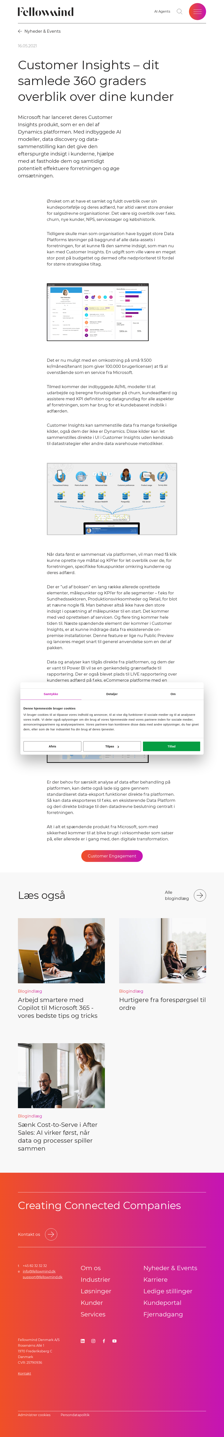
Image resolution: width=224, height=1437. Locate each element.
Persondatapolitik (75, 1415)
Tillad (172, 746)
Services (93, 1314)
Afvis (52, 746)
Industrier (95, 1279)
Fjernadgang (163, 1314)
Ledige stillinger (167, 1291)
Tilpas (112, 746)
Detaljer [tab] (112, 694)
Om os (91, 1268)
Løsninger (96, 1291)
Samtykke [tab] (51, 694)
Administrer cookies (34, 1415)
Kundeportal (162, 1302)
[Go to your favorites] (162, 11)
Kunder (92, 1302)
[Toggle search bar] (179, 11)
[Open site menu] (197, 11)
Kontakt (24, 1373)
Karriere (155, 1279)
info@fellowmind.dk (39, 1271)
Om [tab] (173, 694)
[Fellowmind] (47, 11)
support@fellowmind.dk (43, 1277)
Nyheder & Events (170, 1268)
